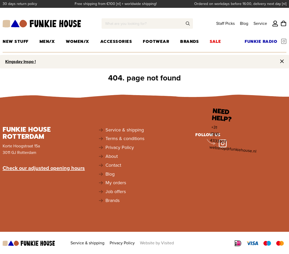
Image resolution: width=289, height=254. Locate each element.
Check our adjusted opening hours (44, 168)
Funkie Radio (261, 41)
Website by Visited (157, 243)
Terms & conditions (124, 138)
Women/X (77, 41)
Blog (244, 23)
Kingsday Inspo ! (20, 62)
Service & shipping (124, 129)
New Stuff (15, 41)
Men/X (47, 41)
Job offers (115, 191)
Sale (215, 41)
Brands (189, 41)
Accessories (116, 41)
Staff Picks (225, 23)
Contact (113, 165)
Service (260, 23)
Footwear (156, 41)
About (111, 156)
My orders (115, 182)
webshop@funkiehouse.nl (233, 149)
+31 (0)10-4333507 (218, 134)
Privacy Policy (119, 147)
